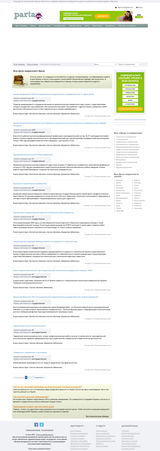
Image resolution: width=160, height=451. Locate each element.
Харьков (137, 195)
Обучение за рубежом (127, 26)
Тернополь (138, 190)
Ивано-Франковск (123, 193)
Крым (118, 201)
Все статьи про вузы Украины (97, 416)
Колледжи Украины (77, 436)
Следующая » (39, 377)
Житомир (119, 188)
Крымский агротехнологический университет (33, 155)
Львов (118, 208)
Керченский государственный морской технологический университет (43, 212)
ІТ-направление (122, 139)
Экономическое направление (127, 144)
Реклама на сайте (128, 449)
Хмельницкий (139, 201)
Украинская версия (33, 430)
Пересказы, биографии (79, 441)
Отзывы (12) (88, 205)
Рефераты (100, 444)
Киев (118, 195)
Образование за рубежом (105, 436)
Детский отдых (45, 26)
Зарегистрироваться (124, 7)
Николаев (120, 211)
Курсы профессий (102, 433)
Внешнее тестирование (79, 433)
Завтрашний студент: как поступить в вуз (33, 406)
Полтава (137, 183)
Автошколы (110, 26)
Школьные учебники (103, 438)
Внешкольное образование (80, 444)
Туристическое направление (127, 152)
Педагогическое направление (127, 149)
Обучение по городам (130, 441)
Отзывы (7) (89, 176)
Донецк (119, 185)
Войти (139, 7)
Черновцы (138, 208)
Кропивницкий (121, 198)
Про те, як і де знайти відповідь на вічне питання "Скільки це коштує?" (47, 387)
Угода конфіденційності (45, 435)
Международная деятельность (128, 147)
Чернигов (137, 206)
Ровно (136, 185)
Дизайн (119, 165)
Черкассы (138, 203)
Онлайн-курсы (60, 26)
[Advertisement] (80, 45)
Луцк (118, 206)
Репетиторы (97, 26)
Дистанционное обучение (105, 441)
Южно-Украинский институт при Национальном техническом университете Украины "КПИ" (53, 270)
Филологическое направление (127, 157)
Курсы (33, 26)
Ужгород (137, 193)
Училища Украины (77, 438)
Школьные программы (79, 449)
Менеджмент (121, 160)
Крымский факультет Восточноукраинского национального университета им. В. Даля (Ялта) (53, 94)
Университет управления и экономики (30, 352)
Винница (119, 180)
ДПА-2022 (125, 431)
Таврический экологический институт (29, 326)
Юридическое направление (126, 162)
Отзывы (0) (89, 116)
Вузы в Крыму (32, 64)
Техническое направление (126, 137)
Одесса (137, 180)
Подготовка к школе (129, 444)
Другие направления (124, 167)
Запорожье (120, 190)
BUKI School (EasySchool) (131, 433)
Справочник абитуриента (79, 446)
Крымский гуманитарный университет (30, 184)
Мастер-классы (75, 26)
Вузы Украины (21, 26)
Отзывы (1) (89, 263)
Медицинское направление (126, 155)
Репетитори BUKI (128, 436)
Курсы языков (101, 431)
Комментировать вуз (102, 116)
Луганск (119, 203)
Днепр (118, 183)
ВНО (87, 26)
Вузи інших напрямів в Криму (39, 448)
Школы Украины (102, 446)
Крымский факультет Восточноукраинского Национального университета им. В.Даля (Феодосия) (55, 297)
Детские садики (127, 438)
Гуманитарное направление (126, 142)
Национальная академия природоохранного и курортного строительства (45, 241)
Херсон (137, 198)
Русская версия (47, 430)
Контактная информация (131, 446)
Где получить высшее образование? (31, 397)
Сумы (136, 188)
